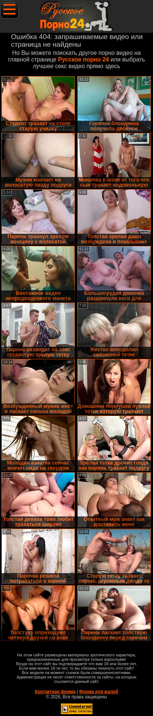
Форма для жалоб (99, 691)
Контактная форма (55, 691)
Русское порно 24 (83, 59)
